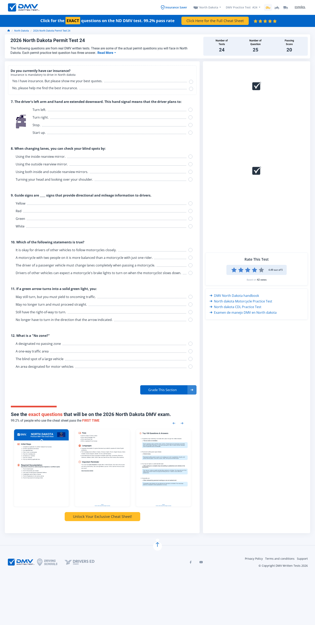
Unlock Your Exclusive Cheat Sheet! (102, 516)
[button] (168, 389)
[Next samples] (182, 423)
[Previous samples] (174, 423)
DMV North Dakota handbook (234, 295)
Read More (105, 53)
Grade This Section (162, 389)
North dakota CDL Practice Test (235, 307)
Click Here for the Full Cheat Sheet (215, 20)
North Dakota (208, 7)
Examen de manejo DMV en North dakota (243, 312)
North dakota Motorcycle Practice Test (241, 301)
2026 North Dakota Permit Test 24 (51, 30)
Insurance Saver (176, 7)
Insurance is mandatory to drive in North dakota (43, 75)
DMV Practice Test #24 (241, 7)
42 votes (262, 279)
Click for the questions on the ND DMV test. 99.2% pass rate (107, 20)
